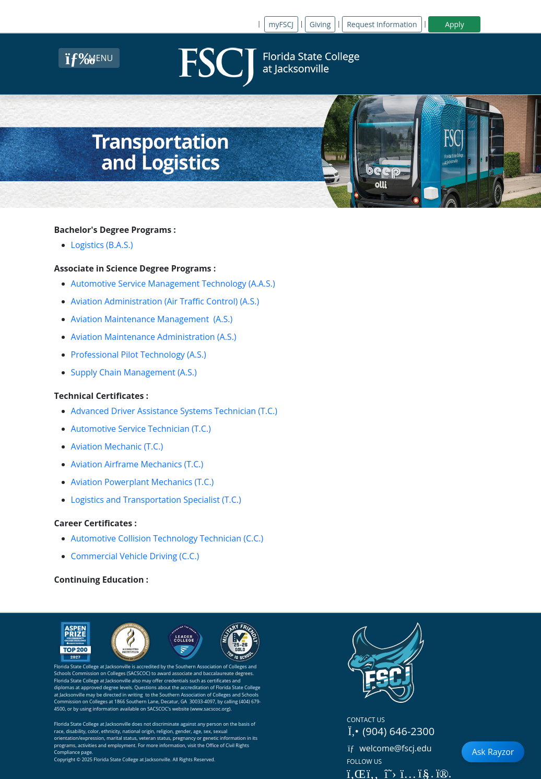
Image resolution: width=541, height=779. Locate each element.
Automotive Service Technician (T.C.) (141, 428)
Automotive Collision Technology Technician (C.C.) (167, 538)
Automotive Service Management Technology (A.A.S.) (173, 283)
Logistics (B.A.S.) (102, 245)
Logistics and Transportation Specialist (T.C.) (156, 499)
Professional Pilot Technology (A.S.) (138, 354)
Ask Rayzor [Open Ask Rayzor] (493, 752)
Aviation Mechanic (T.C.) (117, 446)
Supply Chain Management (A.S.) (134, 372)
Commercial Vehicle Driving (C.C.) (135, 556)
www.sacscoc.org (210, 708)
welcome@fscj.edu (389, 748)
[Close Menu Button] (89, 58)
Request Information (382, 24)
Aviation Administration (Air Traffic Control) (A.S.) (165, 301)
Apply (454, 24)
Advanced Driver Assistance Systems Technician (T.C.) (174, 411)
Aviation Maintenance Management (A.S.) (152, 319)
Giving (320, 24)
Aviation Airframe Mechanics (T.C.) (137, 464)
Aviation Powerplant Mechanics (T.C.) (142, 482)
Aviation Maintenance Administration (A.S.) (154, 337)
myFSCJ (281, 24)
